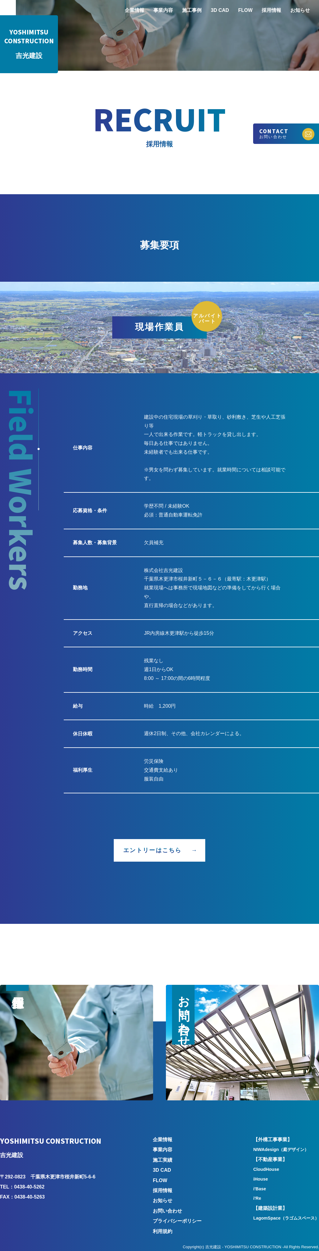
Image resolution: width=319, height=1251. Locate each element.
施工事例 (192, 10)
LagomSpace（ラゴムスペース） (286, 1218)
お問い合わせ (167, 1210)
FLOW (245, 10)
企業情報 (134, 10)
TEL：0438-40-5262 (22, 1186)
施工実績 (162, 1160)
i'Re (257, 1198)
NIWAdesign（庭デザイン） (281, 1149)
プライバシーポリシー (177, 1221)
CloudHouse (266, 1169)
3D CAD (220, 10)
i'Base (259, 1188)
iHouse (260, 1179)
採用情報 (271, 10)
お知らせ (300, 10)
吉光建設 (29, 44)
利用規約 (162, 1231)
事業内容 (163, 10)
